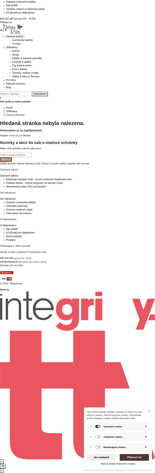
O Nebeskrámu (8, 225)
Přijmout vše (134, 457)
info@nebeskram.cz (10, 261)
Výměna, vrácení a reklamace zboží (25, 9)
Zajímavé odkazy (9, 175)
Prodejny (11, 240)
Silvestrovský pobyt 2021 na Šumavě (26, 186)
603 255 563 (6, 18)
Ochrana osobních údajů (19, 209)
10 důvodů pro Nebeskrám (20, 12)
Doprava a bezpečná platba (21, 1)
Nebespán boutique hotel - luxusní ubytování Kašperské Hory (39, 179)
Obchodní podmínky (17, 206)
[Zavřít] (2, 461)
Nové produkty (14, 236)
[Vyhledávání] (15, 94)
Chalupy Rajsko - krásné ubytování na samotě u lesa (34, 183)
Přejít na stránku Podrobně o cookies (118, 464)
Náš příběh (12, 5)
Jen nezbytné (101, 457)
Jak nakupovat (8, 198)
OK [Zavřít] (3, 466)
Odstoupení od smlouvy (18, 213)
